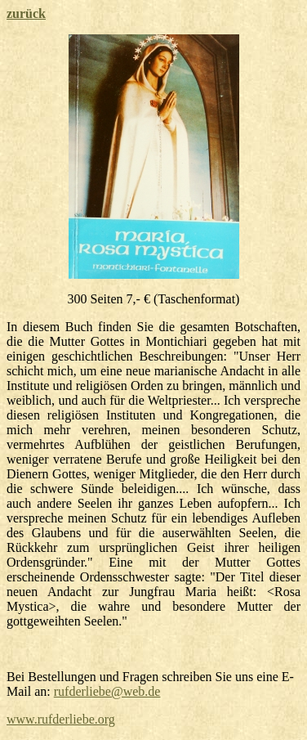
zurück (26, 13)
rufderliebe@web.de (107, 691)
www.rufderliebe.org (61, 719)
